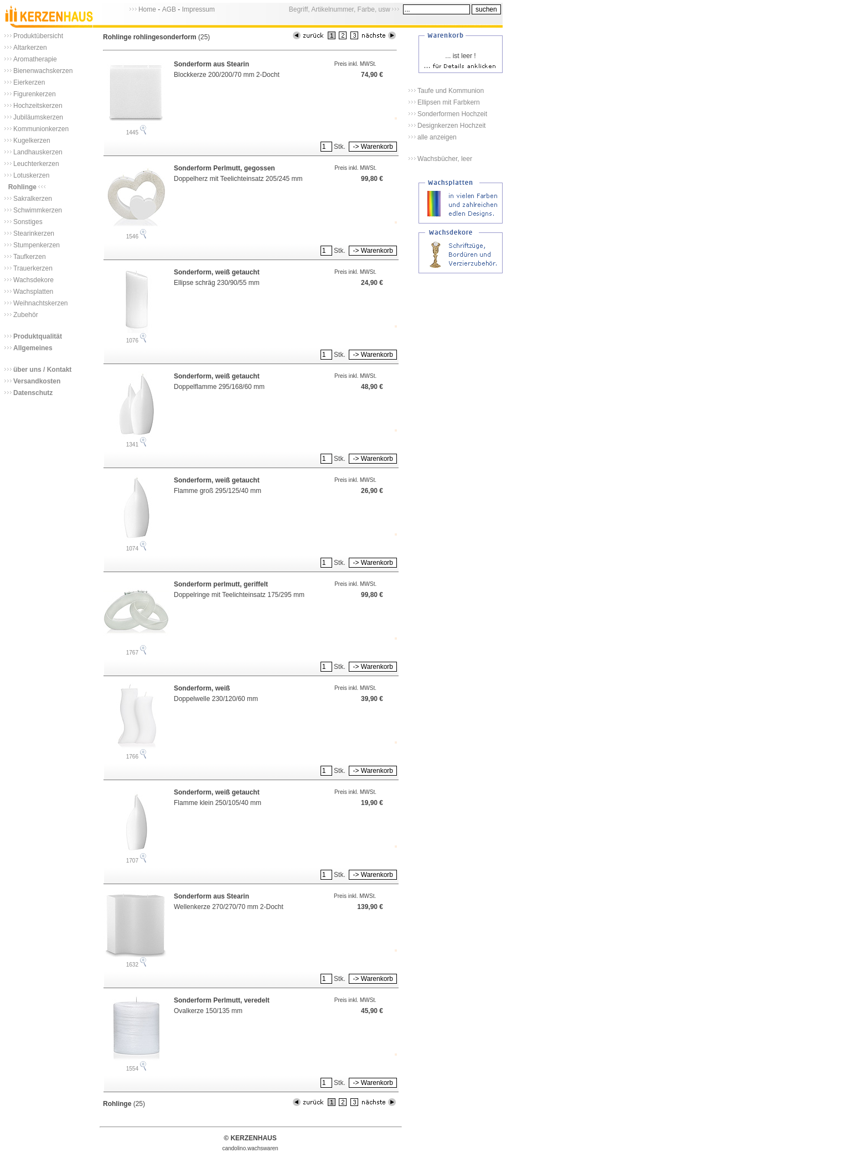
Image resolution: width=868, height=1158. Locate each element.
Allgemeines (33, 348)
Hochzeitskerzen (38, 106)
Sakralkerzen (32, 198)
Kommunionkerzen (41, 129)
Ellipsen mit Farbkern (448, 102)
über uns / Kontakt (42, 369)
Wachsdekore (33, 280)
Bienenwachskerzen (43, 71)
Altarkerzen (30, 47)
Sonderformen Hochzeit (452, 114)
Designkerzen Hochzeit (451, 125)
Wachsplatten (33, 291)
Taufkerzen (29, 257)
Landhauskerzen (38, 152)
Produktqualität (37, 336)
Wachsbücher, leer (444, 159)
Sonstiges (28, 222)
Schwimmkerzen (37, 210)
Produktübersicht (38, 36)
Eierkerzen (29, 82)
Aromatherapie (35, 59)
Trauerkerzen (33, 268)
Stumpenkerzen (36, 245)
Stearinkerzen (33, 233)
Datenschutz (33, 393)
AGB (169, 9)
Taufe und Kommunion (450, 91)
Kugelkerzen (31, 140)
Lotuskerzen (31, 175)
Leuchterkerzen (36, 164)
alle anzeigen (437, 137)
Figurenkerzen (34, 94)
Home (147, 9)
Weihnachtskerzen (40, 303)
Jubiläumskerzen (38, 117)
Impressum (198, 9)
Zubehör (25, 315)
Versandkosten (36, 381)
